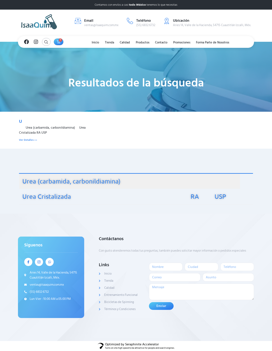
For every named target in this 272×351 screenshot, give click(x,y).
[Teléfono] (130, 21)
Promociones (184, 42)
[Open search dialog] (46, 42)
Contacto (162, 42)
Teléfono (143, 21)
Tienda (108, 42)
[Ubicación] (167, 21)
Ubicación (181, 21)
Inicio (93, 42)
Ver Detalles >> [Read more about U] (28, 140)
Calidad (124, 42)
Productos (143, 42)
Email (88, 21)
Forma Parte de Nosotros (216, 42)
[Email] (78, 21)
